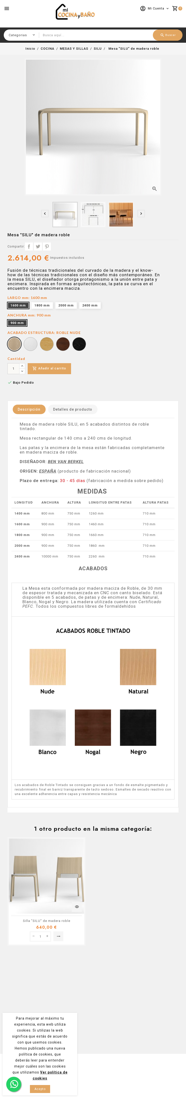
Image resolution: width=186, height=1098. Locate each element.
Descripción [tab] (29, 409)
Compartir (29, 247)
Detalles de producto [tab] (73, 409)
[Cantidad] (13, 368)
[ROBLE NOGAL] (63, 344)
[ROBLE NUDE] (14, 344)
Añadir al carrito (49, 368)
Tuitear (38, 247)
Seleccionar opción (58, 936)
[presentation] (45, 213)
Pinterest (47, 247)
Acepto (40, 1089)
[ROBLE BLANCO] (30, 344)
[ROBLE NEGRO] (79, 344)
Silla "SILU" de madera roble (46, 921)
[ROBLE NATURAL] (47, 344)
